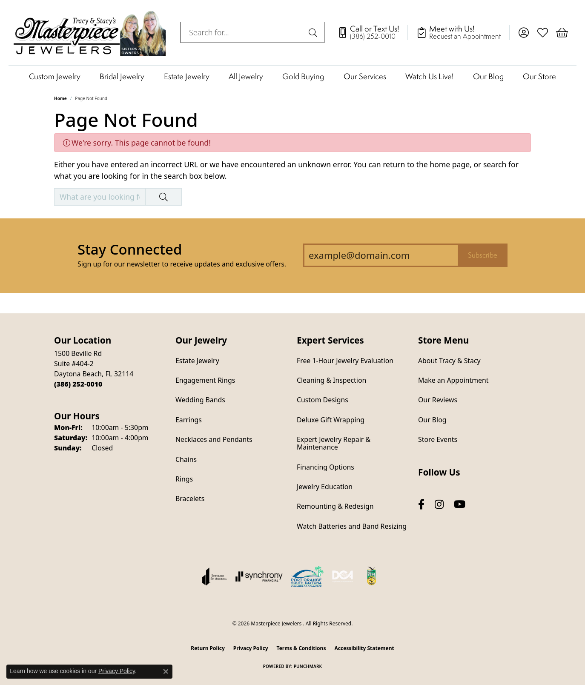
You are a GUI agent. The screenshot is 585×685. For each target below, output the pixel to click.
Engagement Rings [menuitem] (205, 380)
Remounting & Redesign (335, 506)
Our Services (365, 76)
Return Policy (208, 648)
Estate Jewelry (186, 76)
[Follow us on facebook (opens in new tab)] (421, 504)
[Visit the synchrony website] (259, 576)
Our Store (539, 76)
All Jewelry (246, 76)
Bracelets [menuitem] (189, 498)
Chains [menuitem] (186, 459)
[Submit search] (314, 32)
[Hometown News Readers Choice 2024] (372, 576)
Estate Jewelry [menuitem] (197, 360)
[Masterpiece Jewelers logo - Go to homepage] (90, 32)
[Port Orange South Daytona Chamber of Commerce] (307, 576)
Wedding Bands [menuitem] (200, 399)
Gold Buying (303, 76)
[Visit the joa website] (214, 576)
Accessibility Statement (364, 648)
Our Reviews (437, 399)
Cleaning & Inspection (331, 380)
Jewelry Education (325, 486)
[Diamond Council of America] (342, 576)
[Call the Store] (78, 384)
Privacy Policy (250, 648)
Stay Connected (129, 249)
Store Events (437, 439)
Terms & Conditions (301, 648)
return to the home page (426, 164)
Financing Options (325, 467)
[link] (372, 32)
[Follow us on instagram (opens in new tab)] (439, 504)
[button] (523, 32)
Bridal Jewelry (122, 76)
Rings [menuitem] (184, 479)
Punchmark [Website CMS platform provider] (308, 666)
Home (60, 98)
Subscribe (482, 255)
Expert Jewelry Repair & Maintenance (333, 443)
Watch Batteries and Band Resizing (352, 526)
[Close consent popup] (165, 671)
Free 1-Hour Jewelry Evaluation (345, 360)
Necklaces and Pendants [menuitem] (213, 439)
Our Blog (488, 76)
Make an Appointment (453, 380)
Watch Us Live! (429, 76)
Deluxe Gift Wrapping (330, 419)
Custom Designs (322, 399)
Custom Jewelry (54, 76)
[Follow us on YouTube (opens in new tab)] (459, 504)
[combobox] (243, 32)
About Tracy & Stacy (449, 360)
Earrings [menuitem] (188, 419)
